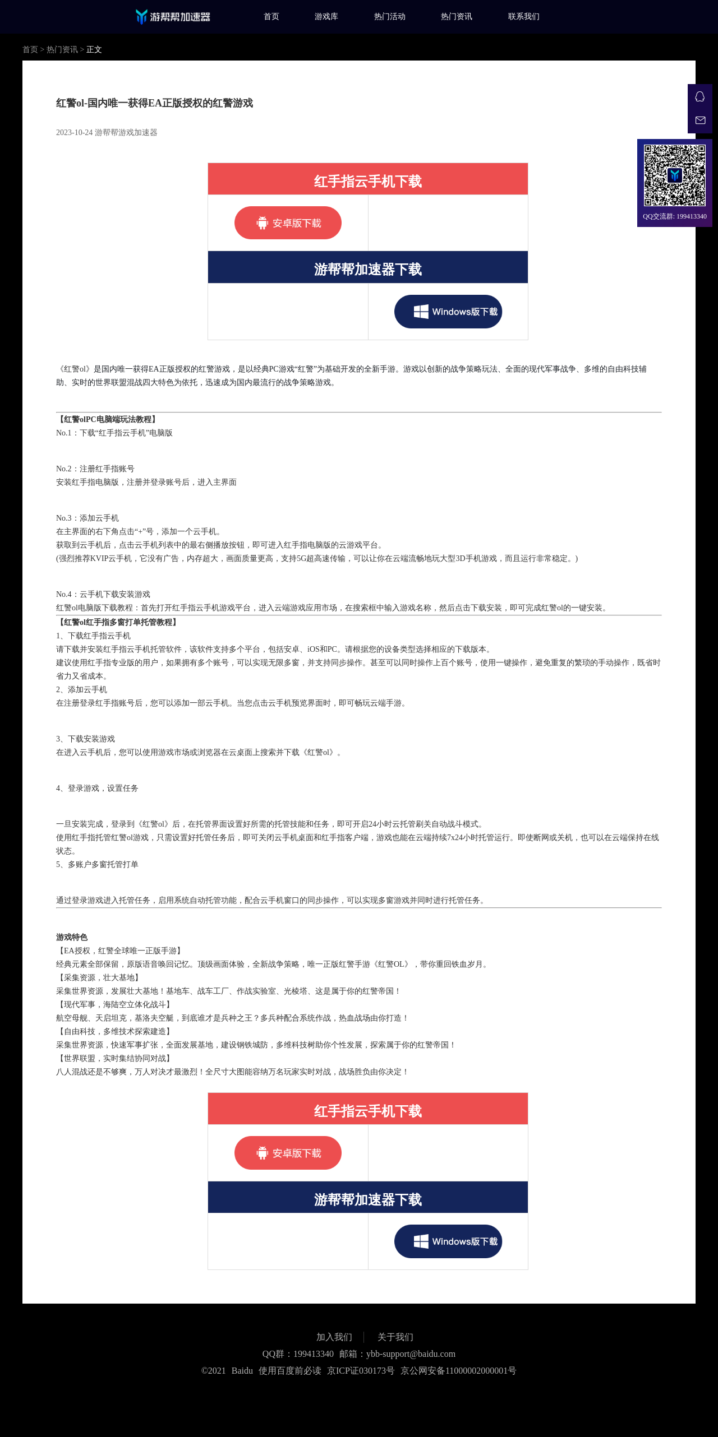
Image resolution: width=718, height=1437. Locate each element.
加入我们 (334, 1337)
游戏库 (326, 16)
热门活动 (390, 16)
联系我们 (524, 16)
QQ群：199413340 (298, 1354)
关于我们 (395, 1337)
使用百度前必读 (290, 1370)
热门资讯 (456, 16)
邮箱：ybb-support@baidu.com (397, 1354)
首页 (271, 16)
